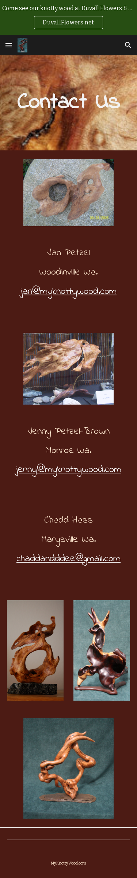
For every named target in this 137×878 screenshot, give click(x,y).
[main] (68, 102)
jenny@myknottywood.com (68, 469)
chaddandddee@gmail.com (68, 559)
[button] (9, 45)
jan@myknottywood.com (68, 291)
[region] (68, 17)
